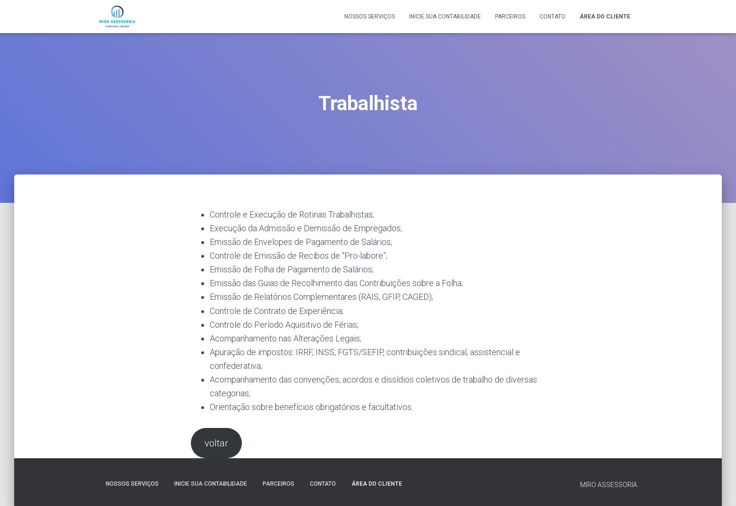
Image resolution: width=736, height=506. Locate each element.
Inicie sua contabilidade (445, 16)
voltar (216, 443)
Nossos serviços (369, 16)
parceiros (510, 16)
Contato (552, 16)
